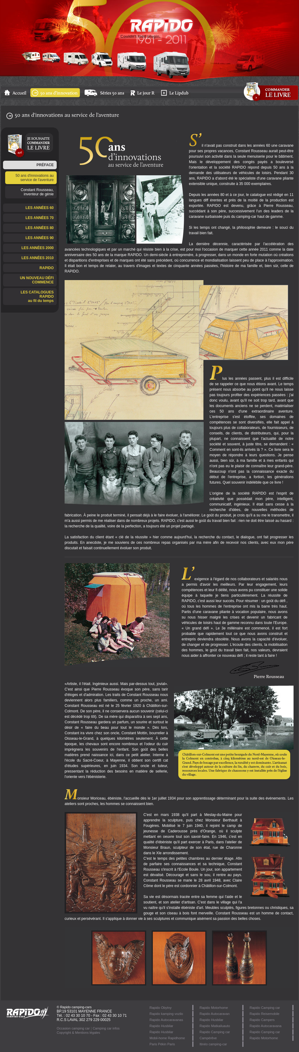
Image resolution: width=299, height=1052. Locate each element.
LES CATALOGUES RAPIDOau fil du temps (37, 296)
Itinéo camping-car (213, 1044)
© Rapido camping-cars (74, 1007)
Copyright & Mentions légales (78, 1032)
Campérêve (208, 1038)
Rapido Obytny (161, 1007)
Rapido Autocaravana (265, 1026)
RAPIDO (46, 268)
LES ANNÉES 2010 (38, 258)
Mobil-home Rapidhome (167, 1038)
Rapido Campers (262, 1020)
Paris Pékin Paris (162, 1044)
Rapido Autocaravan (215, 1014)
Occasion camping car (73, 1028)
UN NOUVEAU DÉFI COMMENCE (37, 280)
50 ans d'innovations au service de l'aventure (34, 177)
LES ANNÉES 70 (39, 218)
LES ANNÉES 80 (39, 228)
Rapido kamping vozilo (166, 1014)
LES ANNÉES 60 (39, 208)
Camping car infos (106, 1028)
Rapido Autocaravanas (166, 1020)
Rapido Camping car (265, 1007)
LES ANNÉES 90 (39, 238)
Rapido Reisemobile (264, 1014)
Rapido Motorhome (264, 1038)
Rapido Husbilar (211, 1020)
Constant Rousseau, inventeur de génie (37, 192)
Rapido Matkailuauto (215, 1026)
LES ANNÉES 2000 (38, 248)
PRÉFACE (45, 165)
